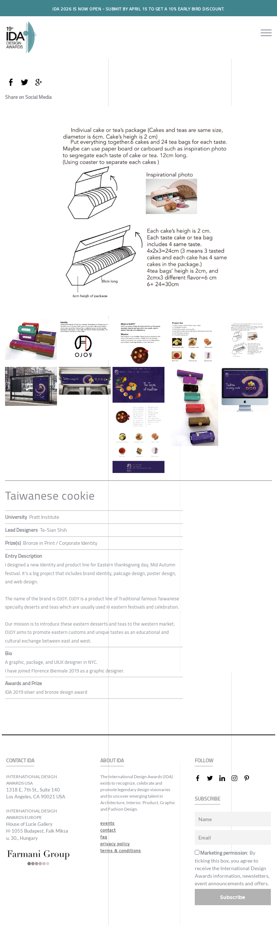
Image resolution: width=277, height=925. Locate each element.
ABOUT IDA (112, 760)
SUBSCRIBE (207, 799)
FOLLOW (204, 760)
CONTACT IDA (20, 760)
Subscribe (232, 897)
